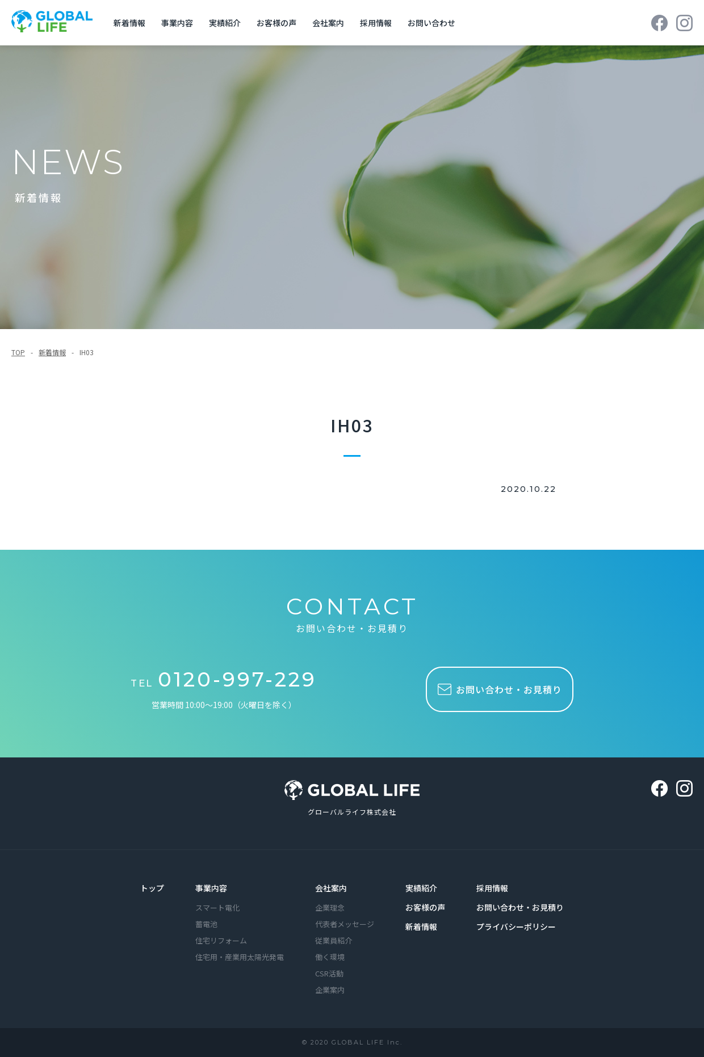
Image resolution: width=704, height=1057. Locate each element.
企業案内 (330, 991)
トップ (152, 889)
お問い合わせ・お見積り (520, 908)
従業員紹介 (333, 941)
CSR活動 (329, 974)
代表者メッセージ (344, 925)
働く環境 (330, 958)
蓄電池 (206, 925)
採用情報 (379, 22)
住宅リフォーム (221, 941)
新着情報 (132, 22)
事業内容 (180, 22)
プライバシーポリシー (516, 927)
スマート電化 (217, 908)
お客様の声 (279, 22)
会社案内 (331, 22)
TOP (18, 352)
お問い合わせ (434, 22)
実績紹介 (228, 22)
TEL (226, 682)
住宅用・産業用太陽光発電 (239, 958)
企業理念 (330, 908)
